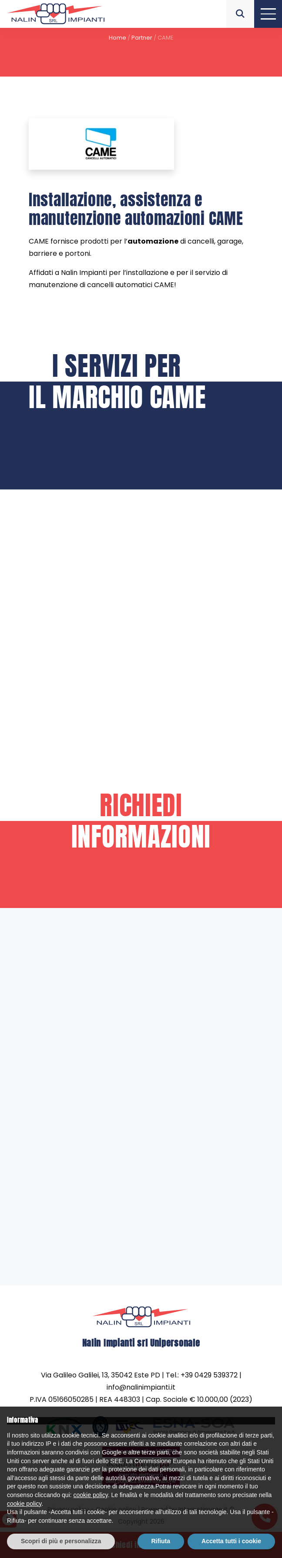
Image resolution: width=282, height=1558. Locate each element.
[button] (240, 14)
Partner (141, 38)
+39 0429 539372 (209, 1374)
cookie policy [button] (91, 1494)
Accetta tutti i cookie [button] (231, 1541)
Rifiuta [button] (161, 1541)
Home (117, 38)
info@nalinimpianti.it (141, 1386)
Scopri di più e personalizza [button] (61, 1541)
